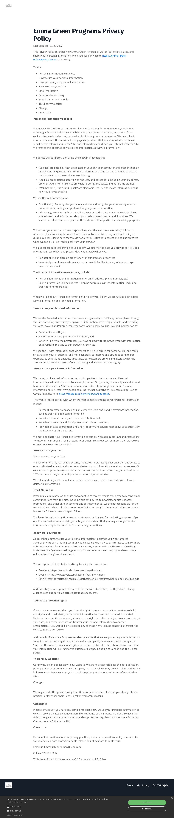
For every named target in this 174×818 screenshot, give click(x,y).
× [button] (172, 798)
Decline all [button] (147, 809)
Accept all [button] (147, 802)
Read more (23, 802)
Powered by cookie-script (15, 815)
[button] (59, 810)
